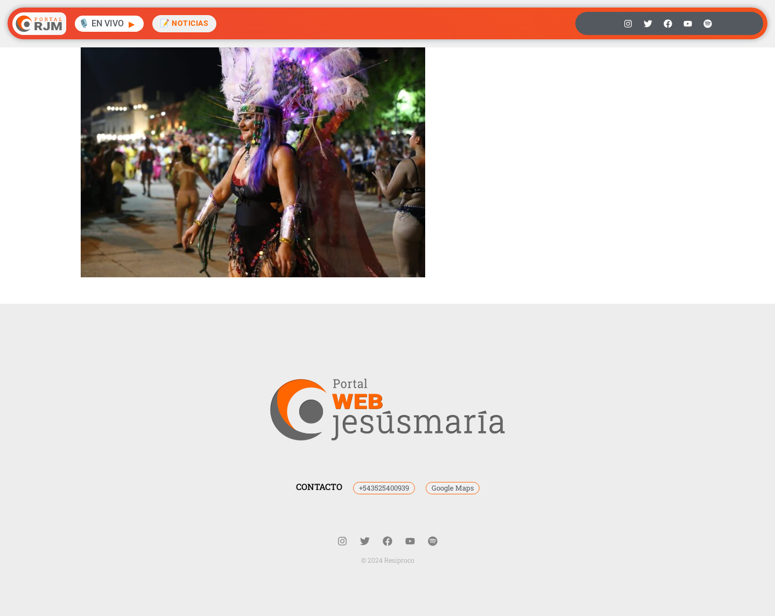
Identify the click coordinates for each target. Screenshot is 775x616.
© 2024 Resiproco (387, 560)
